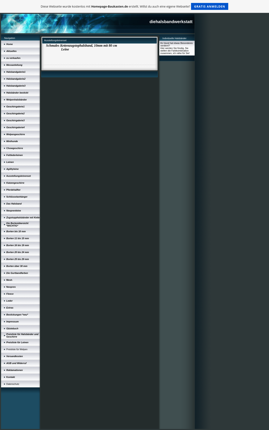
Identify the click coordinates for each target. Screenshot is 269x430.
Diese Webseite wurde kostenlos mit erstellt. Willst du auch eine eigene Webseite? (134, 6)
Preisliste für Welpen (17, 349)
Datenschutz (12, 384)
